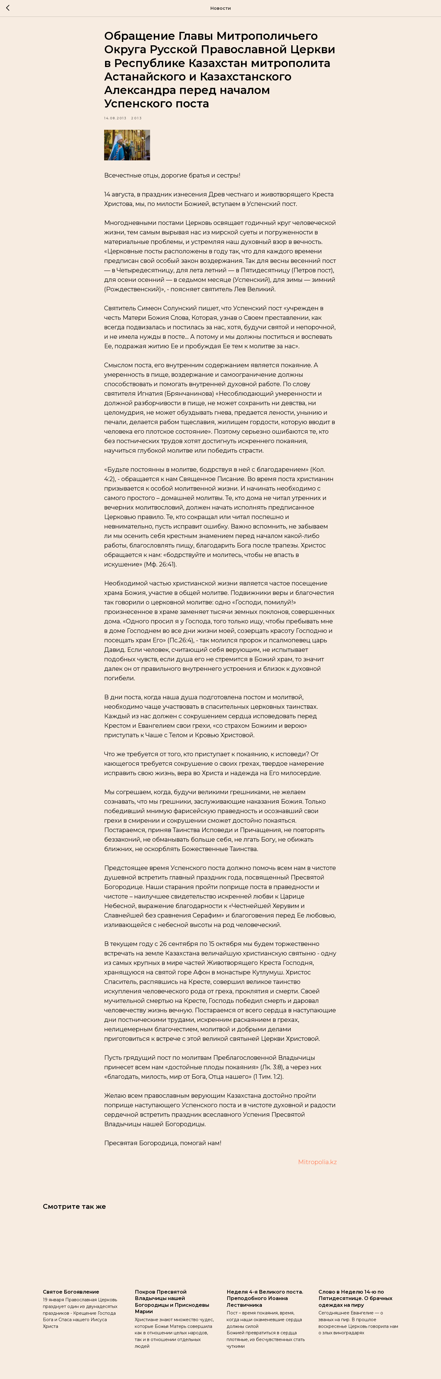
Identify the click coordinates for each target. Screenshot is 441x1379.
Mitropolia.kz (317, 1162)
